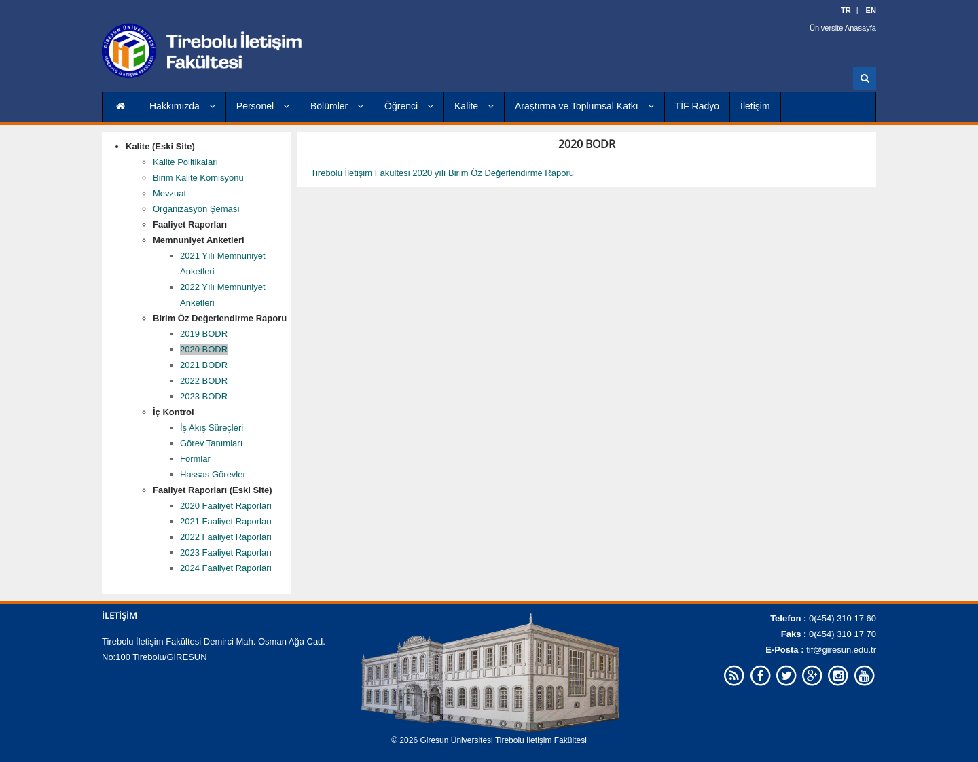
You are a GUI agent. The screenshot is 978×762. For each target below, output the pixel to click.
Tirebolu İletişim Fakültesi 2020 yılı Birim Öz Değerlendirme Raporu (443, 173)
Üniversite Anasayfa (843, 27)
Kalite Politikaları (185, 162)
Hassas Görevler (213, 474)
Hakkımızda (182, 106)
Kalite (474, 106)
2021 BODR (204, 365)
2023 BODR (204, 396)
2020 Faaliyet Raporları (226, 506)
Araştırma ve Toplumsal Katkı (584, 106)
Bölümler (336, 106)
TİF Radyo (697, 106)
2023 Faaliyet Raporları (226, 552)
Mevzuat (169, 193)
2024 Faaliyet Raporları (226, 568)
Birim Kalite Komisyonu (198, 178)
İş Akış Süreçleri (211, 427)
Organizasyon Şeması (196, 209)
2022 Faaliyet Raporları (226, 537)
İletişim (755, 106)
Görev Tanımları (211, 443)
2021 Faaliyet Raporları (226, 521)
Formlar (195, 459)
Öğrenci (408, 106)
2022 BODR (204, 381)
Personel (262, 106)
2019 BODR (204, 334)
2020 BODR (204, 349)
